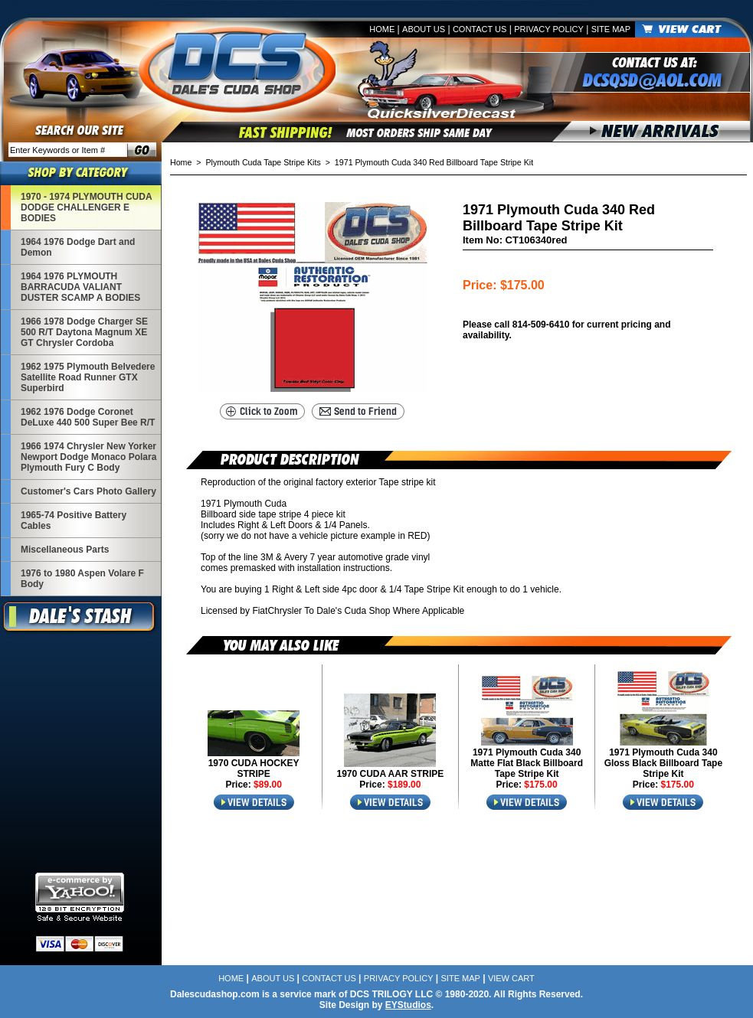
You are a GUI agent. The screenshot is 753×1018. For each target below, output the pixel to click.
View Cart (511, 978)
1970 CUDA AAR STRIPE (390, 773)
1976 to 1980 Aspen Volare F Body (82, 578)
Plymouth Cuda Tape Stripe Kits (263, 162)
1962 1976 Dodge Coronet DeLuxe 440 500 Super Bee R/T (88, 417)
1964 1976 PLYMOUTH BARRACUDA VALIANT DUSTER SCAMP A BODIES (80, 287)
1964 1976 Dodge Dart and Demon (78, 247)
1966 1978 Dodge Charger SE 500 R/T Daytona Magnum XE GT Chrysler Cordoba (84, 332)
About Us (423, 29)
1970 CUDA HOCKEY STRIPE (254, 768)
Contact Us (480, 29)
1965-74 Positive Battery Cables (73, 520)
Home (382, 29)
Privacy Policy (549, 29)
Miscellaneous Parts (65, 549)
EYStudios (408, 1005)
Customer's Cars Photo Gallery (88, 491)
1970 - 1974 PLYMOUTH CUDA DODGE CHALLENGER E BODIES (86, 207)
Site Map (610, 29)
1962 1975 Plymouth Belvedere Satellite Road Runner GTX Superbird (88, 377)
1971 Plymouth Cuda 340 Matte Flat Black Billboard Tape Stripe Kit (526, 763)
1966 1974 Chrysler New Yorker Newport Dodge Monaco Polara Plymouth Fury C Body (88, 457)
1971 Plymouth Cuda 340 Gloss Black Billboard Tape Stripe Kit (663, 763)
